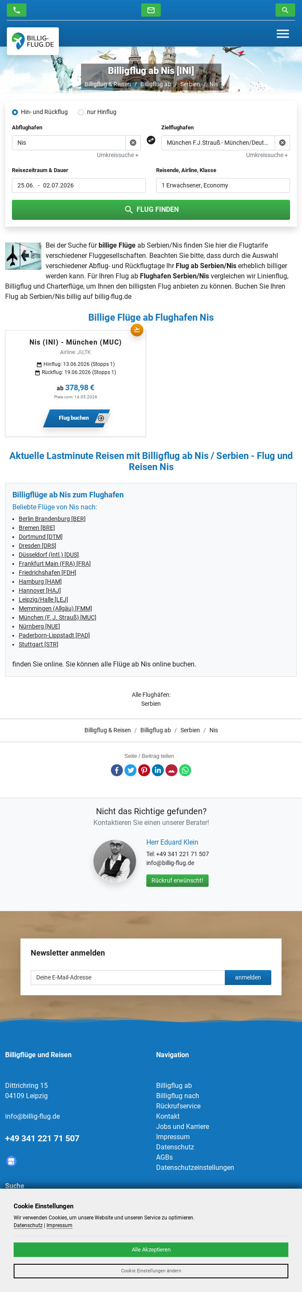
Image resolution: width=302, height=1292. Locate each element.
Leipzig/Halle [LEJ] (43, 599)
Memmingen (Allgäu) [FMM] (55, 608)
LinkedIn (158, 770)
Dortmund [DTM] (41, 536)
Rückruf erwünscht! (177, 880)
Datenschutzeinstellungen (195, 1167)
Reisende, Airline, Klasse (186, 170)
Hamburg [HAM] (40, 581)
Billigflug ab (155, 84)
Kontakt (168, 1116)
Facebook (117, 770)
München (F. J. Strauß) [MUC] (57, 617)
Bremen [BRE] (37, 527)
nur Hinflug (101, 111)
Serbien (190, 84)
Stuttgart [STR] (38, 644)
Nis (213, 84)
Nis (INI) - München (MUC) (75, 342)
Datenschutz (175, 1147)
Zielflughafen (177, 127)
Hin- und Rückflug (44, 111)
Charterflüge (64, 286)
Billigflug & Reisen (107, 84)
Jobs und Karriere (182, 1126)
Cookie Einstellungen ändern (151, 1271)
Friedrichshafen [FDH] (47, 572)
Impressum (173, 1137)
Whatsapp (185, 770)
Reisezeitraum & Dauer (40, 170)
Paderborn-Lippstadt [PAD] (54, 635)
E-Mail (171, 770)
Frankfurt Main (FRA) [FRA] (55, 563)
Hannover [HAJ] (40, 590)
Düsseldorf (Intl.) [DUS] (49, 554)
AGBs (164, 1157)
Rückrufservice (178, 1106)
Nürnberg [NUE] (39, 626)
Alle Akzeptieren (151, 1249)
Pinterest (144, 770)
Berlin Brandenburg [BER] (52, 518)
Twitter (130, 770)
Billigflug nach (177, 1096)
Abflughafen (27, 127)
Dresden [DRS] (37, 545)
